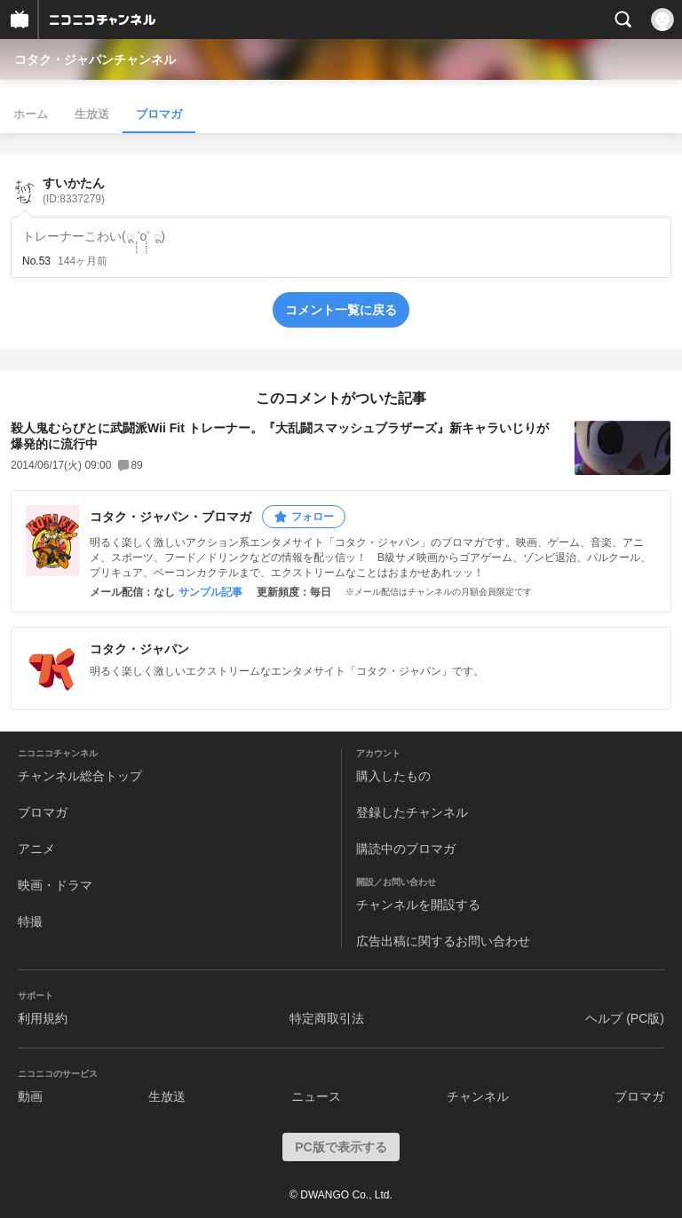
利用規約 (42, 1018)
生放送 (92, 114)
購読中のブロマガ (406, 849)
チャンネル (478, 1096)
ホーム (30, 114)
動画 (30, 1096)
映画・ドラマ (55, 885)
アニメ (36, 849)
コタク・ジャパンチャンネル (95, 59)
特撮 (30, 921)
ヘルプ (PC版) (624, 1018)
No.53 (36, 261)
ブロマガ (159, 114)
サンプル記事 (210, 592)
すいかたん (74, 190)
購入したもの (393, 776)
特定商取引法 (326, 1018)
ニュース (316, 1096)
